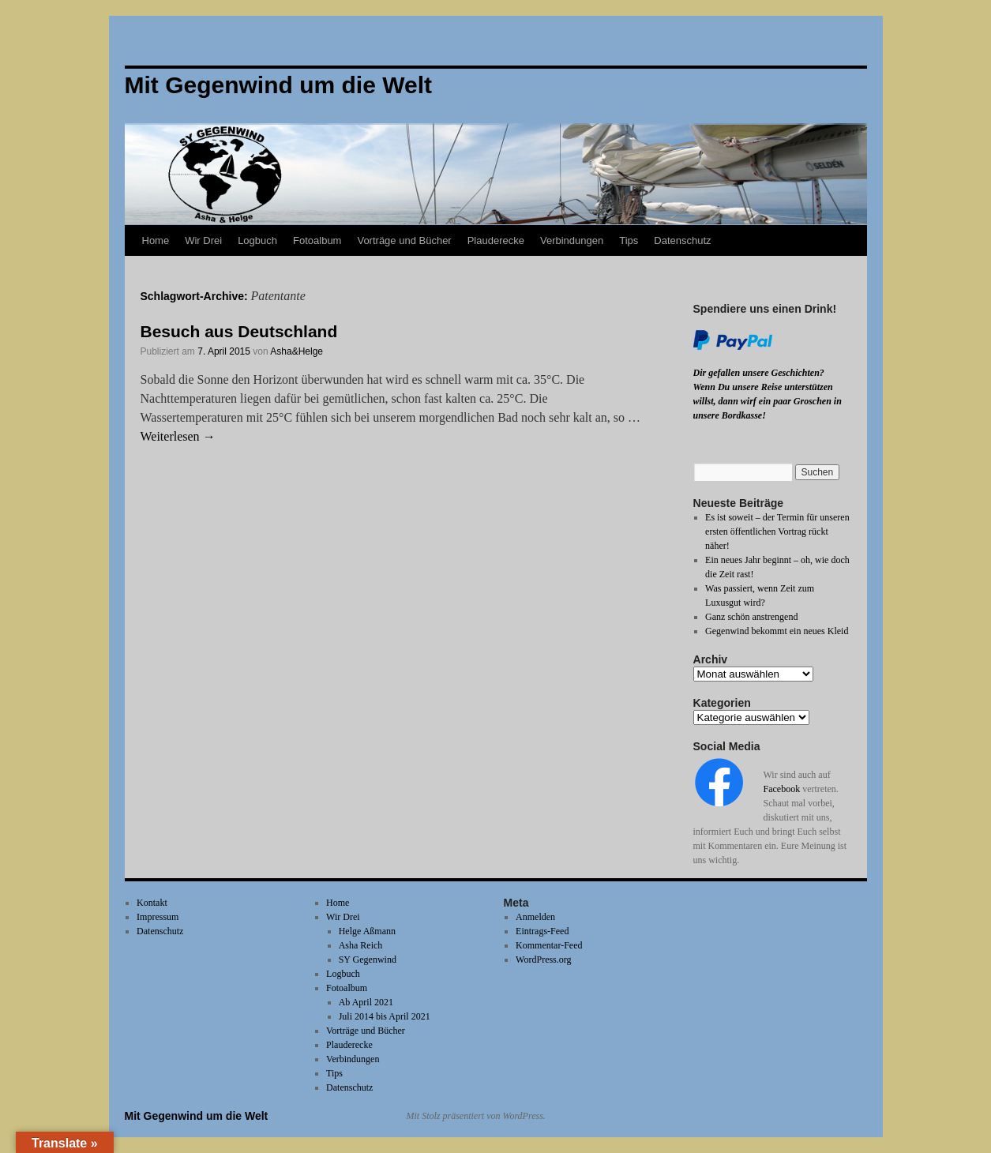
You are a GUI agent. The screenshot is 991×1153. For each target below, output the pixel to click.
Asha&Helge (296, 351)
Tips (628, 240)
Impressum (157, 916)
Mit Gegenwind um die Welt (196, 1116)
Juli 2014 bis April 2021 (384, 1016)
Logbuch (257, 240)
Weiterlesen (178, 436)
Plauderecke (495, 240)
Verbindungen (571, 240)
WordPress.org (543, 959)
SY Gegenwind (367, 959)
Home (156, 240)
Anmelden (535, 916)
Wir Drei (203, 240)
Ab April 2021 (366, 1002)
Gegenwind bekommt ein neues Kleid (776, 631)
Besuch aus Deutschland (239, 331)
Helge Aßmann (367, 931)
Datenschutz (682, 240)
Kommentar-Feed (549, 945)
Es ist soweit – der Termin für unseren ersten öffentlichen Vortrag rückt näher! (777, 531)
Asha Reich (361, 945)
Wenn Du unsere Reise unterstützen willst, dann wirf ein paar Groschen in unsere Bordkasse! (767, 401)
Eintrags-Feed (542, 931)
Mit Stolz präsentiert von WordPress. (476, 1115)
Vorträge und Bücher (404, 240)
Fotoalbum (317, 240)
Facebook (782, 788)
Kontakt (152, 902)
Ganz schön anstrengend (751, 616)
